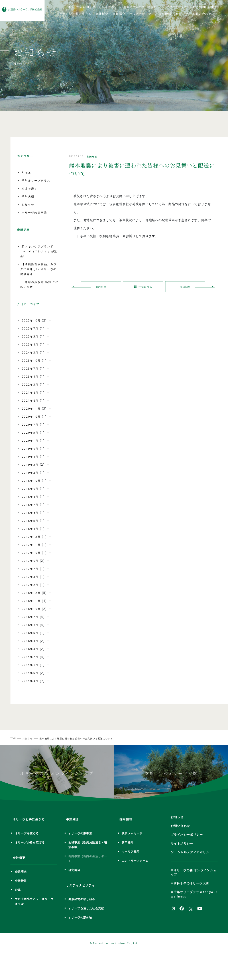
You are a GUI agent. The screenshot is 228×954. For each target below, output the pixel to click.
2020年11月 (31, 408)
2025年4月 (30, 344)
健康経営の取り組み (81, 899)
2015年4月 (30, 681)
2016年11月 (31, 601)
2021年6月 (30, 400)
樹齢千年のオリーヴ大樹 (138, 6)
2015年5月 (30, 673)
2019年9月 (30, 449)
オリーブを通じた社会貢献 (86, 908)
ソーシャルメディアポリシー (191, 852)
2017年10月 (31, 553)
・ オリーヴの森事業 (32, 212)
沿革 (18, 890)
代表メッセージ (132, 833)
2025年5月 (30, 336)
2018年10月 (31, 481)
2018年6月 (30, 513)
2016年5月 (30, 633)
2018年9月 (30, 489)
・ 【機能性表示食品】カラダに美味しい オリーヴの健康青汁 (37, 269)
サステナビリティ (142, 13)
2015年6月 (30, 665)
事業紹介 (118, 13)
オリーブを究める (27, 833)
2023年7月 (30, 368)
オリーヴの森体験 (80, 917)
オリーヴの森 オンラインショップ (89, 6)
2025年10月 (31, 320)
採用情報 (165, 13)
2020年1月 (30, 441)
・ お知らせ (25, 204)
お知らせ (181, 13)
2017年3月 (30, 577)
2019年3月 (30, 465)
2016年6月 (30, 625)
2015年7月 (30, 657)
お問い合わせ (202, 13)
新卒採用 (128, 842)
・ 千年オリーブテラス (33, 180)
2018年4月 (30, 529)
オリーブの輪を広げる (30, 842)
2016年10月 (31, 609)
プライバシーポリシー (187, 835)
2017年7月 (30, 569)
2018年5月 (30, 521)
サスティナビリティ (80, 885)
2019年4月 (30, 457)
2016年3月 (30, 649)
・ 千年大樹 (25, 196)
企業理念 (21, 871)
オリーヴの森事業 (80, 833)
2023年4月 (30, 376)
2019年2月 (30, 473)
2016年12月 (31, 593)
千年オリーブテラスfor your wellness (192, 6)
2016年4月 (30, 641)
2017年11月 (31, 545)
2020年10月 (31, 416)
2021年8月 (30, 392)
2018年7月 (30, 505)
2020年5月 (30, 433)
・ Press (24, 172)
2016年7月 (30, 617)
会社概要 (102, 13)
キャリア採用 (131, 851)
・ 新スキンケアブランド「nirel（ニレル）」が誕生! (37, 251)
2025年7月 (30, 328)
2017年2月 (30, 585)
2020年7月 (30, 424)
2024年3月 (30, 352)
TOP (13, 738)
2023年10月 (31, 360)
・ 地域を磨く (27, 188)
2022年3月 (30, 384)
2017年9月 (30, 561)
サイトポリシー (182, 843)
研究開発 (74, 870)
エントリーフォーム (135, 861)
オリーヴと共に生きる (75, 13)
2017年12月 (31, 537)
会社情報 (21, 881)
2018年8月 (30, 497)
